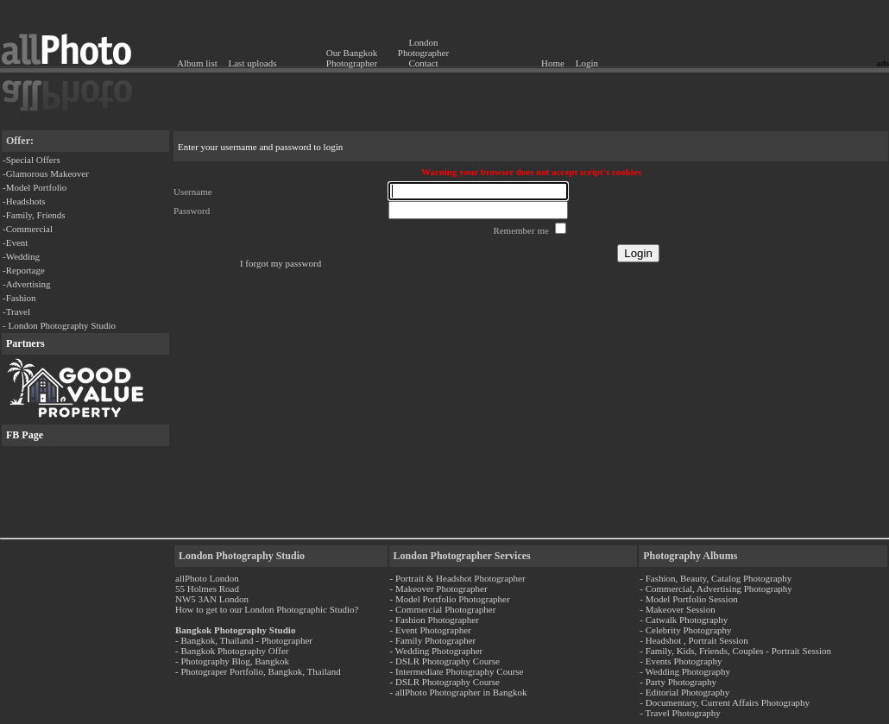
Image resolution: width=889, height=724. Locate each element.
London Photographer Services (462, 556)
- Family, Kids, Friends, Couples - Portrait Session (735, 650)
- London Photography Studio (59, 325)
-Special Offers (31, 159)
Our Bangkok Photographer (352, 57)
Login (587, 63)
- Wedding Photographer (436, 650)
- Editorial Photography (684, 692)
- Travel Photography (680, 713)
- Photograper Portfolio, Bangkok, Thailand (258, 671)
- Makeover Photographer (439, 588)
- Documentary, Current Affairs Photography (725, 702)
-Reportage (24, 270)
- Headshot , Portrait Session (694, 640)
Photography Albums (690, 556)
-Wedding (21, 256)
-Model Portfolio (34, 187)
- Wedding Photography (685, 671)
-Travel (16, 311)
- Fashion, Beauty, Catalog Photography (715, 578)
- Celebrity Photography (685, 630)
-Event (15, 242)
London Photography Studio (242, 556)
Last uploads (253, 63)
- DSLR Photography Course (445, 661)
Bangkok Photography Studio (235, 630)
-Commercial (28, 228)
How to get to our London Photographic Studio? (266, 609)
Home (552, 63)
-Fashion (19, 298)
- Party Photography (678, 682)
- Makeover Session (677, 609)
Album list (197, 63)
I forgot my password (280, 263)
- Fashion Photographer (434, 619)
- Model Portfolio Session (688, 599)
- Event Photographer (430, 630)
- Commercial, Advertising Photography (716, 588)
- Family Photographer (433, 640)
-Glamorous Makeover (46, 173)
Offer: (20, 141)
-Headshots (24, 201)
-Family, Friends (34, 215)
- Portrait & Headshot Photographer (458, 578)
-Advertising (27, 284)
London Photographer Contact (423, 52)
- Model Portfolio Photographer (450, 599)
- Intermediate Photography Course (457, 671)
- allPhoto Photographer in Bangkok (458, 692)
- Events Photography (681, 661)
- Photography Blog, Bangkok (232, 661)
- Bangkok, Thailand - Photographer (243, 640)
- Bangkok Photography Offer (231, 650)
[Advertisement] (788, 30)
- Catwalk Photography (684, 619)
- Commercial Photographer (443, 609)
